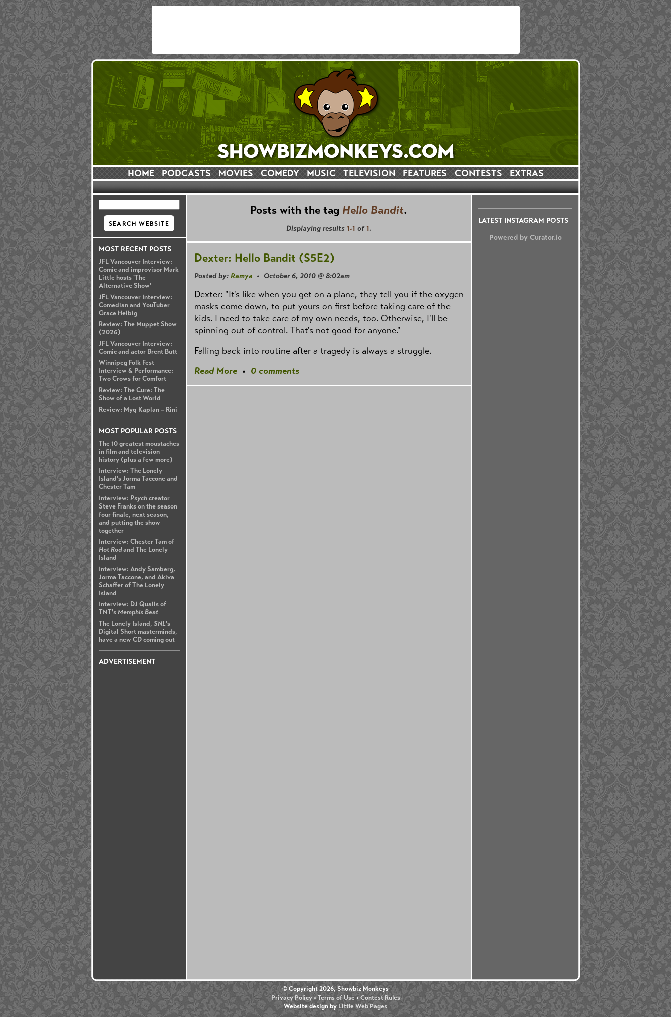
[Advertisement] (335, 29)
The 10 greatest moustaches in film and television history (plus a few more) (139, 452)
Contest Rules (380, 998)
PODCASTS (186, 173)
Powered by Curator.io (525, 237)
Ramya (242, 275)
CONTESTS (478, 173)
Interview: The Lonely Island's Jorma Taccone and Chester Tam (138, 479)
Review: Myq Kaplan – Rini (138, 410)
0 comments (275, 370)
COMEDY (280, 173)
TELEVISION (369, 173)
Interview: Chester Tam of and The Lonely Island (136, 550)
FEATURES (425, 173)
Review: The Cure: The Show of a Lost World (132, 394)
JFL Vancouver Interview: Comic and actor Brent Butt (138, 348)
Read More (215, 370)
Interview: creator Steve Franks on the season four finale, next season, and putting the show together (138, 514)
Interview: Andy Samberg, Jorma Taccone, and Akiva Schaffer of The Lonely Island (137, 581)
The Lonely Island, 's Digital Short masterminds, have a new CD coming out (138, 632)
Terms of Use (336, 998)
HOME (141, 173)
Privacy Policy (291, 998)
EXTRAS (527, 173)
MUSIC (321, 173)
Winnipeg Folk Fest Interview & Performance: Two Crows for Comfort (136, 371)
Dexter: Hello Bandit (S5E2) (264, 258)
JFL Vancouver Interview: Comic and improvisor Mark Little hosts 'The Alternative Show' (139, 274)
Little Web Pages (362, 1006)
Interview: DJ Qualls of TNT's (132, 608)
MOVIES (235, 173)
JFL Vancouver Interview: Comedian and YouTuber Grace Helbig (135, 305)
